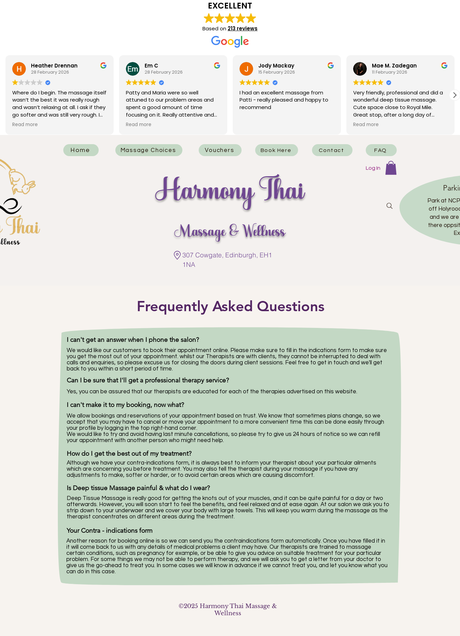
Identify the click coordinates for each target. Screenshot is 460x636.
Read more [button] (25, 125)
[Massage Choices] (148, 150)
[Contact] (332, 150)
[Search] (389, 206)
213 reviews (243, 28)
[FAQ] (381, 150)
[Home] (81, 150)
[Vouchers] (220, 150)
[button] (454, 95)
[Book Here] (276, 150)
